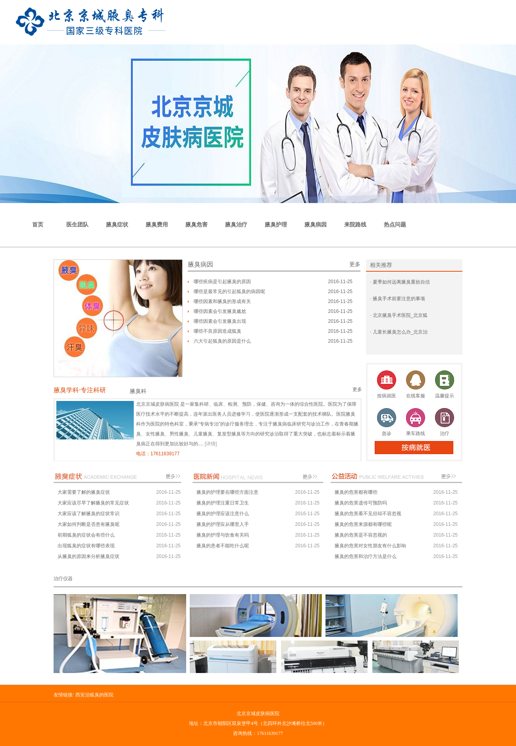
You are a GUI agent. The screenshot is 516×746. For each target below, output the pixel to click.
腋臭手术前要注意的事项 (398, 298)
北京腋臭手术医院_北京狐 (399, 315)
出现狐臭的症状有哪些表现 (86, 545)
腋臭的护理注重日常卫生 (222, 503)
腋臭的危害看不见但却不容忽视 (368, 513)
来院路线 (355, 225)
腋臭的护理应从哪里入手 (222, 524)
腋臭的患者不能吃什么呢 (222, 545)
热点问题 (395, 225)
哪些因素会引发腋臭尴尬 (220, 311)
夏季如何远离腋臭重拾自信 (400, 282)
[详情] (211, 444)
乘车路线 (415, 433)
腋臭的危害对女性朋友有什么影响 (370, 545)
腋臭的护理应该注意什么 (222, 513)
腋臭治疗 (236, 225)
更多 (354, 264)
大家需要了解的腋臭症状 (84, 492)
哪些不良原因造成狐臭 (217, 331)
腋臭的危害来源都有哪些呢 (363, 524)
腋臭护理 (276, 225)
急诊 (386, 433)
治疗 (444, 433)
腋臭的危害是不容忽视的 (361, 535)
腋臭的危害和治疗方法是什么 (366, 556)
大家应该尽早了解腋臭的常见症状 (93, 503)
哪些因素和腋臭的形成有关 (222, 301)
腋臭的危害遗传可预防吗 (361, 503)
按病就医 (386, 396)
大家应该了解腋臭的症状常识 (88, 513)
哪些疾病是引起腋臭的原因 (222, 281)
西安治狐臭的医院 (94, 695)
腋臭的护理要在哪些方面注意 (227, 492)
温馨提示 (444, 396)
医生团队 (77, 225)
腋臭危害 (196, 225)
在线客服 (415, 396)
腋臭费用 (157, 225)
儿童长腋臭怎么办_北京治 (399, 332)
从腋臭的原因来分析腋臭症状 (88, 556)
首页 (37, 225)
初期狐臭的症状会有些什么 (86, 535)
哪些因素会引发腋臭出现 (220, 321)
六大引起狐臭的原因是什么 (222, 341)
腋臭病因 (315, 225)
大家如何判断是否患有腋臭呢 (88, 524)
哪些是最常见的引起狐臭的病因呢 (229, 291)
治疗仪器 (63, 578)
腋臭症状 (117, 225)
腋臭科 (138, 391)
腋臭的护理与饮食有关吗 (222, 535)
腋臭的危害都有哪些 (356, 492)
